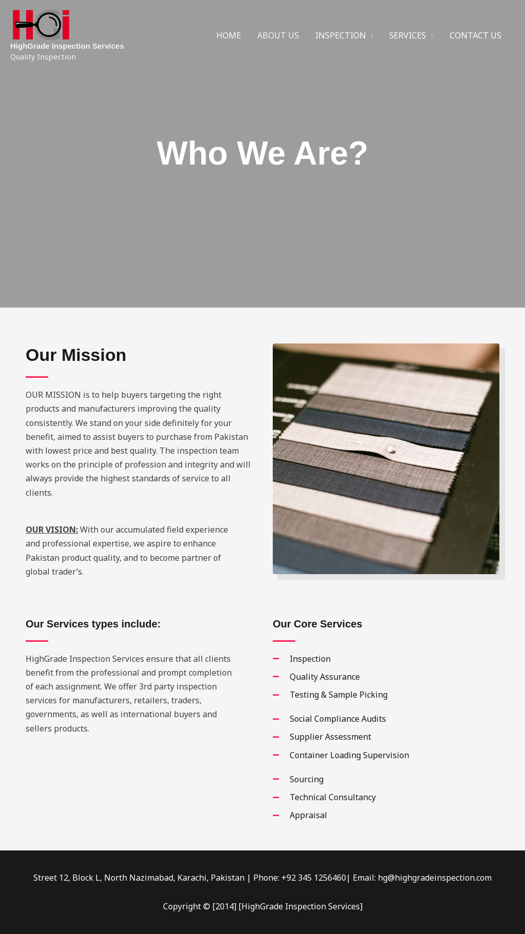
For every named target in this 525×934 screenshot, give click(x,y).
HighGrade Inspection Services (67, 46)
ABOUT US (278, 35)
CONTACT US (475, 35)
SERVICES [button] (407, 35)
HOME (228, 35)
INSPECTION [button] (340, 35)
